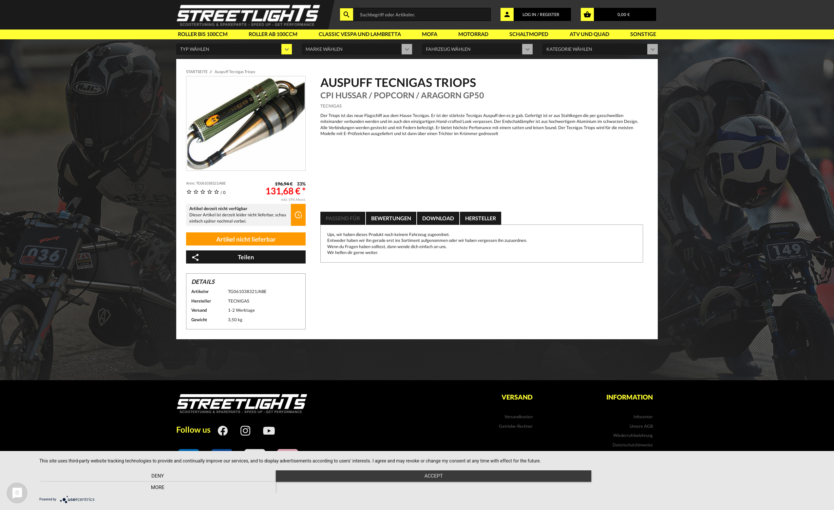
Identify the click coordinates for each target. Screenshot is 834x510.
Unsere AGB (641, 426)
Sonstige (643, 34)
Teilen (222, 257)
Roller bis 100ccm (203, 34)
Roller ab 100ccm (273, 34)
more (709, 487)
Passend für (343, 218)
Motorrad (473, 34)
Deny (157, 487)
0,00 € (623, 14)
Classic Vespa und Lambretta (360, 34)
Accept (433, 487)
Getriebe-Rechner (516, 426)
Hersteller (480, 218)
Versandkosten (518, 416)
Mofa (429, 34)
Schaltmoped (528, 34)
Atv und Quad (589, 34)
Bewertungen (391, 218)
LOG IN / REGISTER (540, 14)
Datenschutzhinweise (633, 444)
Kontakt (645, 454)
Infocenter (643, 416)
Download (438, 218)
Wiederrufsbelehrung (633, 435)
